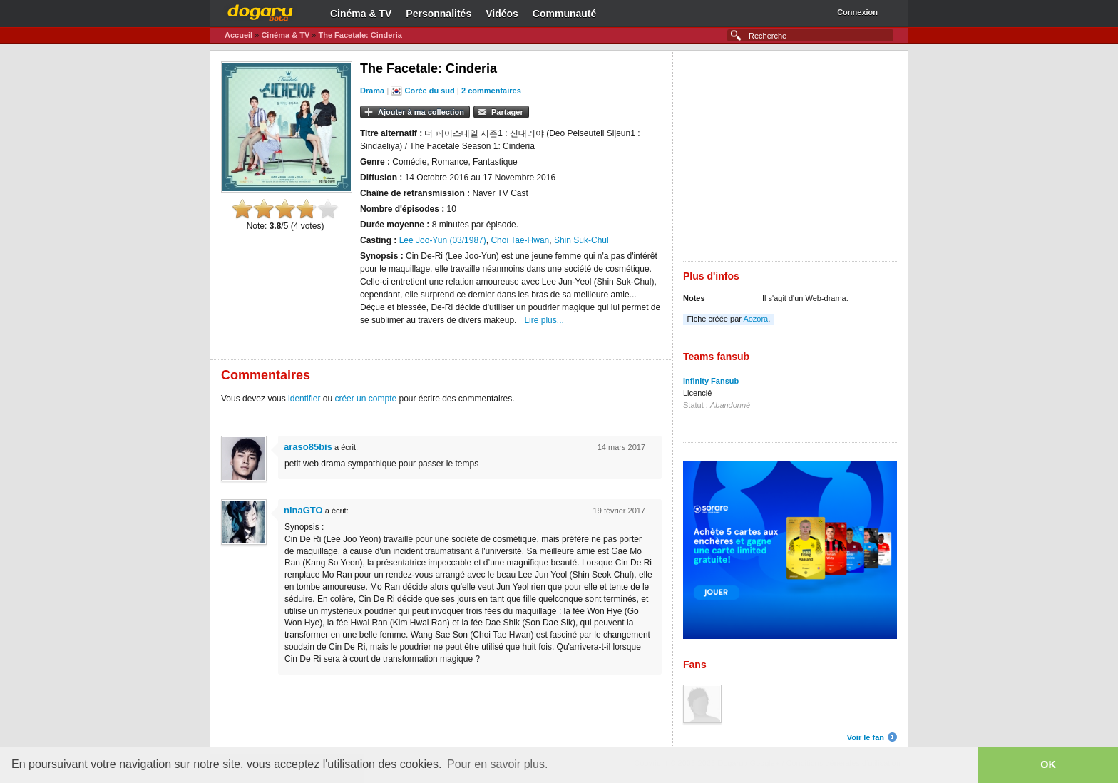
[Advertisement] (790, 161)
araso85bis (308, 446)
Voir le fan (865, 737)
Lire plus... (543, 320)
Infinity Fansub (711, 381)
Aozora (755, 318)
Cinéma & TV (360, 13)
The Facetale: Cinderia (359, 35)
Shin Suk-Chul (581, 240)
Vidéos (502, 13)
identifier (304, 399)
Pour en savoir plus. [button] (497, 764)
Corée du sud (430, 90)
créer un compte (365, 399)
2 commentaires (491, 90)
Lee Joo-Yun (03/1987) (442, 240)
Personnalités (438, 13)
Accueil (238, 35)
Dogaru (260, 10)
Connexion (857, 12)
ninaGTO (303, 510)
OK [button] (1048, 764)
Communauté (564, 13)
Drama (372, 90)
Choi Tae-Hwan (520, 240)
